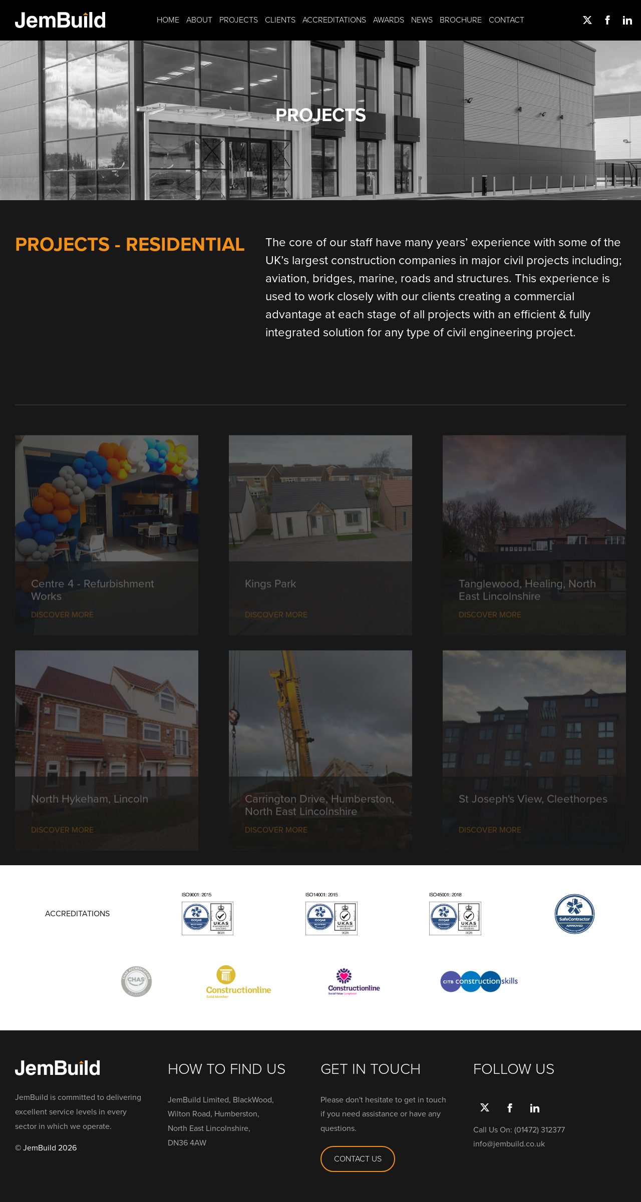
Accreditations (334, 20)
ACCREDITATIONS (77, 913)
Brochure (461, 20)
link (626, 20)
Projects (238, 20)
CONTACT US (358, 1158)
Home (168, 20)
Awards (388, 20)
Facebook (606, 20)
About (199, 20)
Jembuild (60, 20)
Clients (280, 20)
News (422, 20)
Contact (506, 20)
